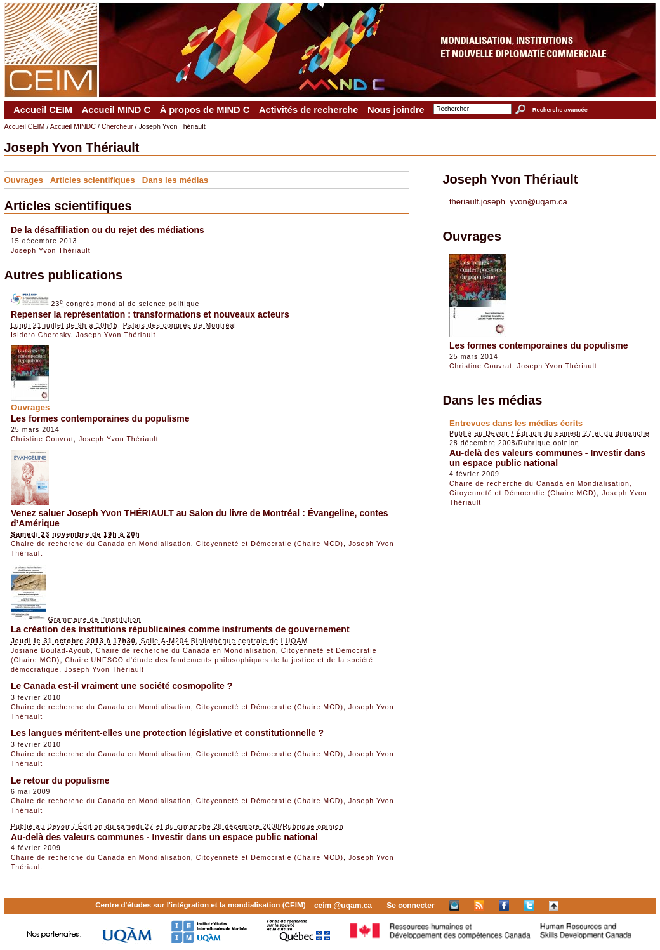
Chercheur (117, 126)
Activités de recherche (308, 110)
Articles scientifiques (92, 180)
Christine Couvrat (42, 439)
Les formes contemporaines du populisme (100, 418)
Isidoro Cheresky (41, 334)
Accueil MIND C (116, 110)
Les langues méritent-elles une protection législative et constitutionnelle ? (167, 733)
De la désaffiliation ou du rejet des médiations (107, 230)
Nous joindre (396, 110)
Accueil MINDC (73, 126)
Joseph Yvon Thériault (51, 250)
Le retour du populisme (60, 780)
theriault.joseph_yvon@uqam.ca (508, 201)
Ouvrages (24, 180)
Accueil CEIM (42, 110)
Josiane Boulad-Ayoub (51, 650)
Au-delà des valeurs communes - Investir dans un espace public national (164, 837)
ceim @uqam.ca (343, 905)
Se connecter (410, 905)
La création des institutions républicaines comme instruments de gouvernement (180, 629)
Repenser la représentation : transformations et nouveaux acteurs (150, 314)
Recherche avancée (560, 110)
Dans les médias (175, 180)
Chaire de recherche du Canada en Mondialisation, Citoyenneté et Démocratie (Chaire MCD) (177, 543)
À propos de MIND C (205, 110)
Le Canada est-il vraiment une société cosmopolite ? (121, 686)
